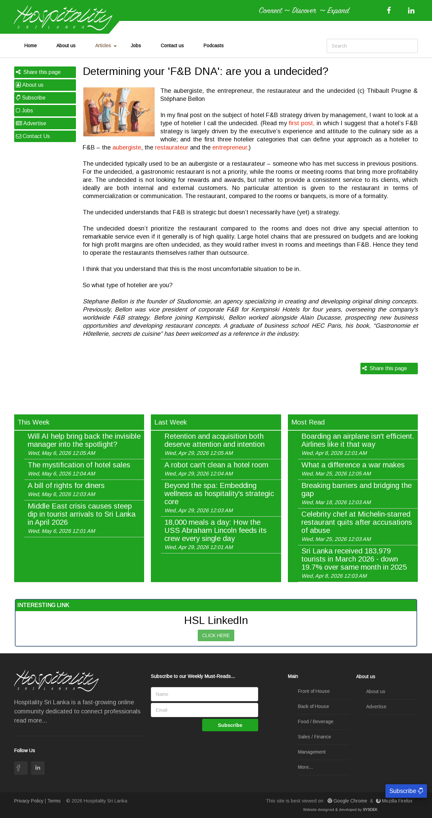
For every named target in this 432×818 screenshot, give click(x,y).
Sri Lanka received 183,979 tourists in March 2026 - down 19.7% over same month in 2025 (354, 563)
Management (312, 752)
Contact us (172, 45)
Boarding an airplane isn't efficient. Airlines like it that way (357, 444)
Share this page (38, 72)
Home (30, 45)
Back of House (313, 706)
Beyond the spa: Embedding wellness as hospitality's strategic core (219, 497)
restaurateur (171, 147)
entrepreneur (229, 147)
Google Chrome (348, 800)
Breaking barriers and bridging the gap (356, 493)
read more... (30, 720)
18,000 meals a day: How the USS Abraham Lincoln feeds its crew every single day (215, 534)
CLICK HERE (216, 635)
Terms (54, 800)
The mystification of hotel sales (79, 468)
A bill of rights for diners (66, 489)
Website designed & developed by (340, 810)
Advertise (31, 123)
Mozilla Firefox (395, 800)
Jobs (136, 45)
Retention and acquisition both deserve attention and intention (214, 444)
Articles (103, 45)
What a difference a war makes (353, 468)
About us (66, 45)
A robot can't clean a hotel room (216, 468)
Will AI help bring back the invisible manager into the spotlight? (84, 444)
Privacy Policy (29, 800)
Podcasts (214, 45)
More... (305, 767)
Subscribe (31, 98)
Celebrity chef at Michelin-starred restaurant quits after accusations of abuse (356, 526)
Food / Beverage (315, 722)
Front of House (314, 691)
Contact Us (33, 136)
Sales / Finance (314, 737)
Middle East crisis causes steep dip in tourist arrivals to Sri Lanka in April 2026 (82, 518)
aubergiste (126, 147)
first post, (302, 123)
